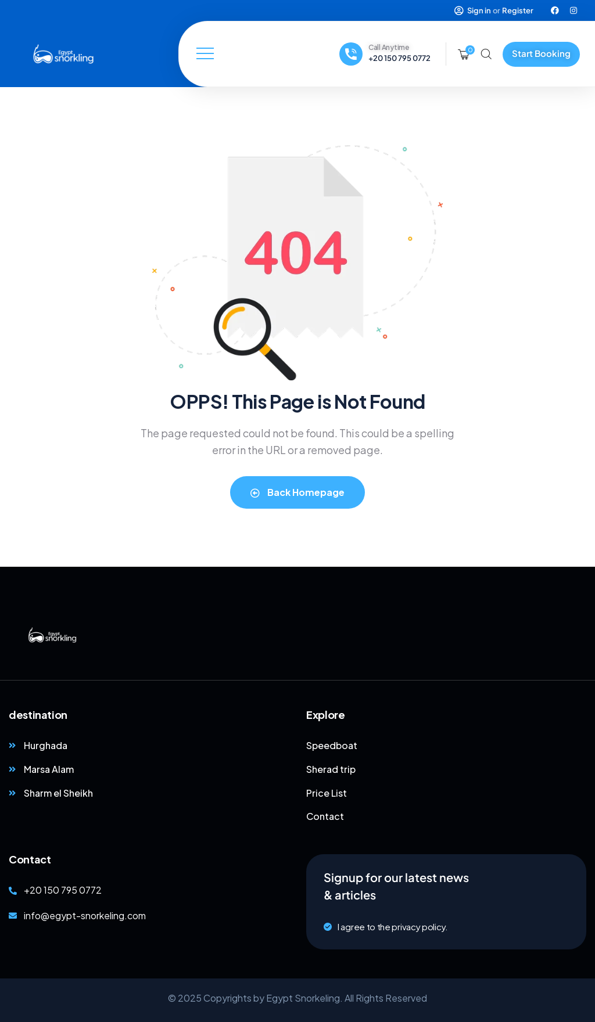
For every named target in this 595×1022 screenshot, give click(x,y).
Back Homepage (297, 492)
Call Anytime (388, 47)
